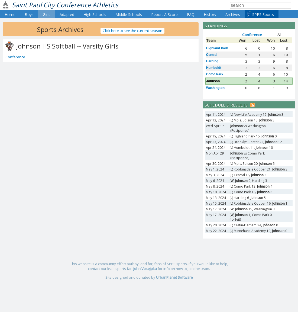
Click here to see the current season (132, 30)
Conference (15, 56)
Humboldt (213, 68)
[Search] (260, 5)
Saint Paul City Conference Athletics (65, 4)
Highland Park (217, 48)
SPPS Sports (263, 14)
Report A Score (164, 14)
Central (211, 55)
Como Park (214, 74)
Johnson (213, 81)
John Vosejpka (145, 268)
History (210, 14)
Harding (212, 61)
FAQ (191, 14)
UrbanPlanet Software (174, 277)
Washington (215, 88)
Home (10, 14)
